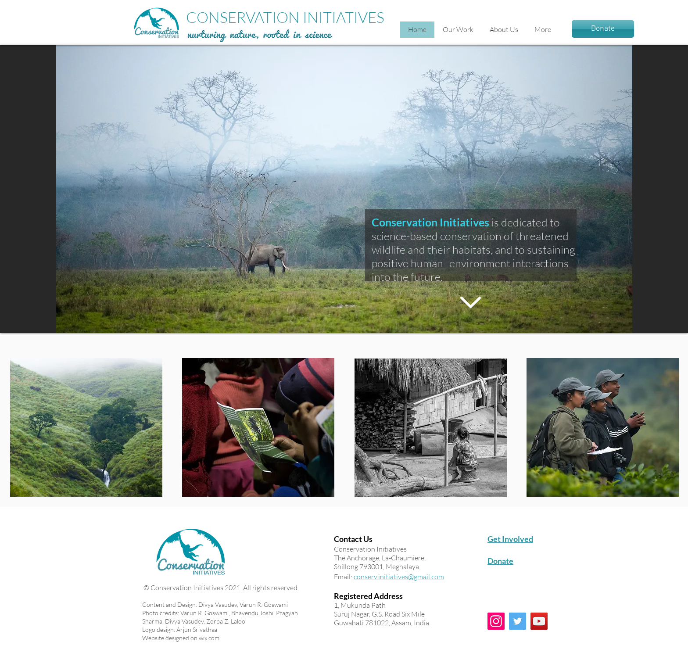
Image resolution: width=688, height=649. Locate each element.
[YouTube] (539, 621)
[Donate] (603, 29)
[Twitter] (517, 621)
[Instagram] (496, 621)
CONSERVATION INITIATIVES (285, 17)
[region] (86, 427)
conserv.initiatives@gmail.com (399, 576)
